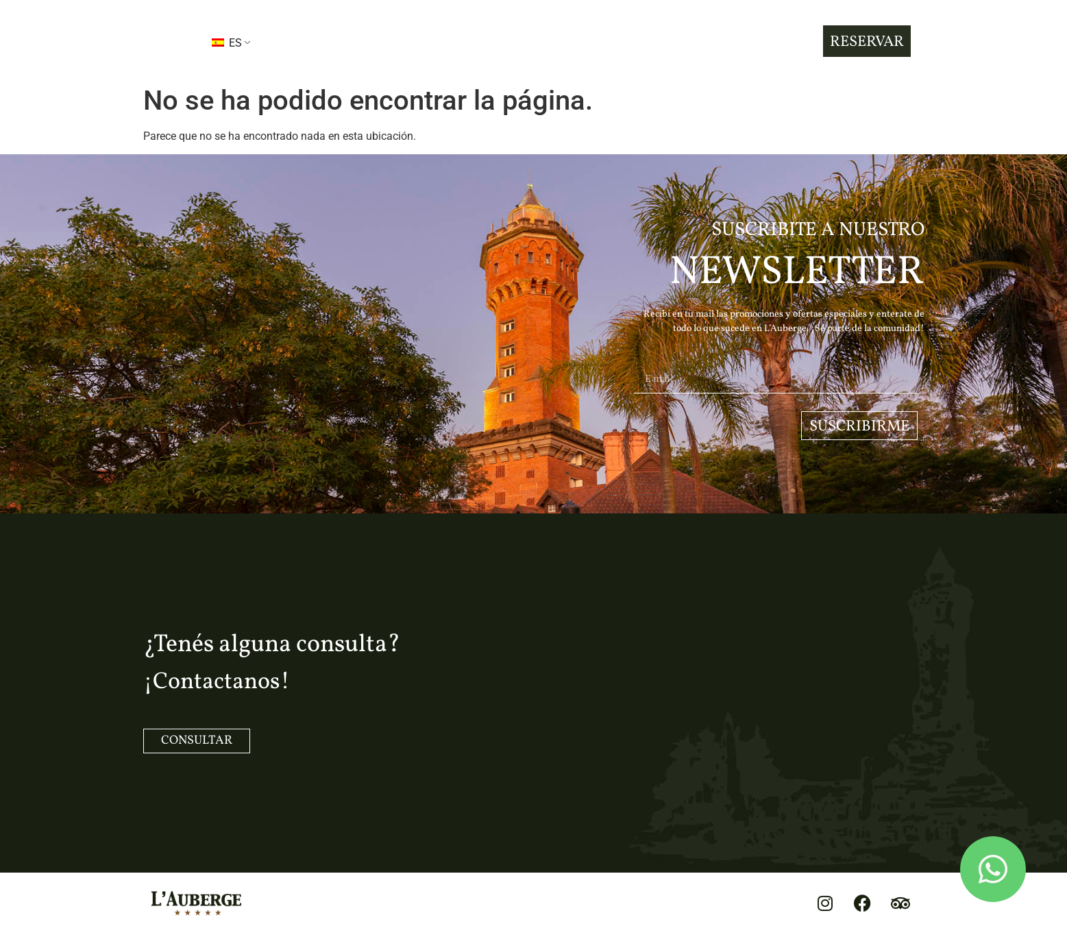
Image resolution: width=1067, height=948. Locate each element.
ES (227, 42)
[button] (170, 41)
